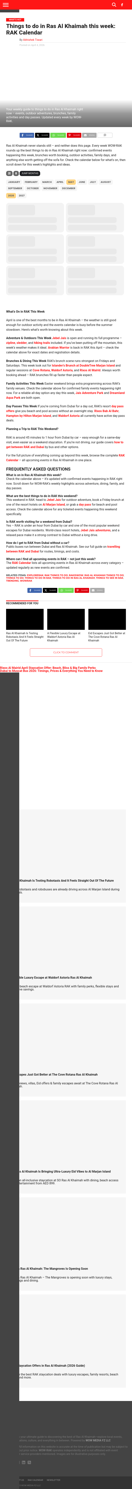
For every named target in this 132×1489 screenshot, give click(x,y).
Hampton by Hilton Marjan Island (28, 416)
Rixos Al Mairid (90, 370)
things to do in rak (38, 577)
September (15, 188)
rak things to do (56, 575)
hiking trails (42, 343)
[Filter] (9, 173)
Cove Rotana (41, 370)
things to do (15, 577)
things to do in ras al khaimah (73, 577)
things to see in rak (109, 577)
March (47, 182)
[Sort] (16, 173)
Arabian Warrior (59, 347)
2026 (11, 195)
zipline (10, 343)
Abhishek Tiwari (32, 40)
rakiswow (76, 575)
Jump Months (30, 173)
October (33, 188)
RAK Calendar (21, 563)
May (71, 182)
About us (19, 1480)
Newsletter (53, 1480)
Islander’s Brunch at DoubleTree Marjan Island (83, 365)
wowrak (26, 580)
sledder (22, 343)
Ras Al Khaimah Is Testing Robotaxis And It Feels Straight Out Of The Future (24, 637)
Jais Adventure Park (89, 393)
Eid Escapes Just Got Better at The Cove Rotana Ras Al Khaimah (106, 637)
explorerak (35, 575)
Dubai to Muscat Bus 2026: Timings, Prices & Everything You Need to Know (51, 671)
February (31, 182)
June (82, 182)
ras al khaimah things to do (104, 575)
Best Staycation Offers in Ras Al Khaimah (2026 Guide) (47, 1365)
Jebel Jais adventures (95, 530)
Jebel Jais (59, 338)
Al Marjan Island (54, 504)
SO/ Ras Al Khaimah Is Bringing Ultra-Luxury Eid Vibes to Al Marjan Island (60, 1171)
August (106, 182)
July (93, 182)
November (50, 188)
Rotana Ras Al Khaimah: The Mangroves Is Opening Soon (49, 1268)
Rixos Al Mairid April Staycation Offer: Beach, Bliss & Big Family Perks (48, 668)
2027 (22, 195)
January (14, 182)
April (60, 182)
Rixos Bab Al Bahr (106, 411)
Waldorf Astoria (62, 370)
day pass (85, 504)
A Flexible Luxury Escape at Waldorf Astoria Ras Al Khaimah (63, 637)
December (68, 188)
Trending (12, 580)
